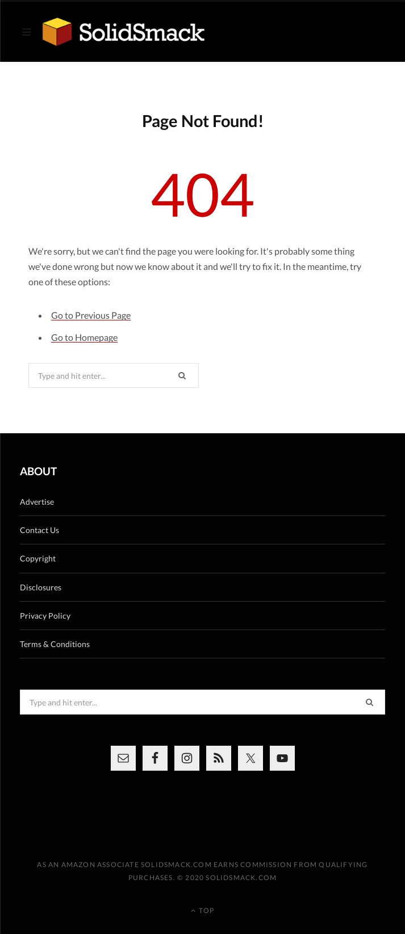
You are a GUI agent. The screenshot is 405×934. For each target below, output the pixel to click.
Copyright (38, 558)
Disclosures (40, 587)
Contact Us (39, 530)
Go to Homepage (84, 337)
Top (202, 910)
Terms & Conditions (55, 644)
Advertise (37, 501)
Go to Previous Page (91, 315)
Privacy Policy (45, 615)
